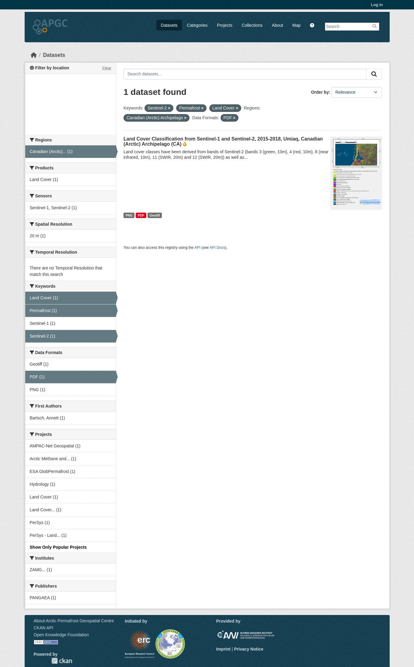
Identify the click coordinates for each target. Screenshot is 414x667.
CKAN (61, 661)
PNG (129, 215)
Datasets (169, 25)
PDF (141, 215)
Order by (320, 92)
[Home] (34, 55)
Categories (197, 25)
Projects (224, 25)
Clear (106, 68)
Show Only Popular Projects (58, 547)
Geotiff (155, 215)
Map (296, 25)
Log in (377, 4)
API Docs (217, 247)
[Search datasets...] (245, 74)
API (197, 247)
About (277, 25)
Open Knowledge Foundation (61, 634)
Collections (252, 25)
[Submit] (374, 74)
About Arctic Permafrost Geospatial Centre (74, 620)
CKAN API (44, 627)
